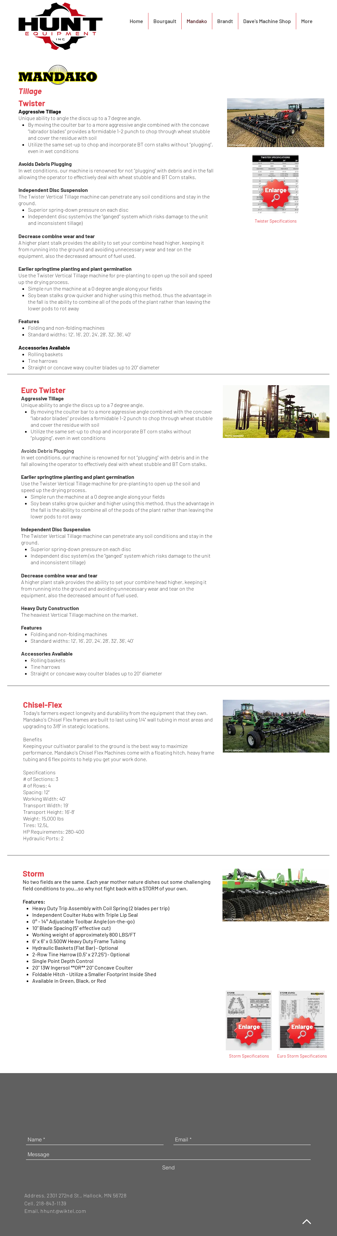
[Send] (168, 1167)
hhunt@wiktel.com (63, 1211)
